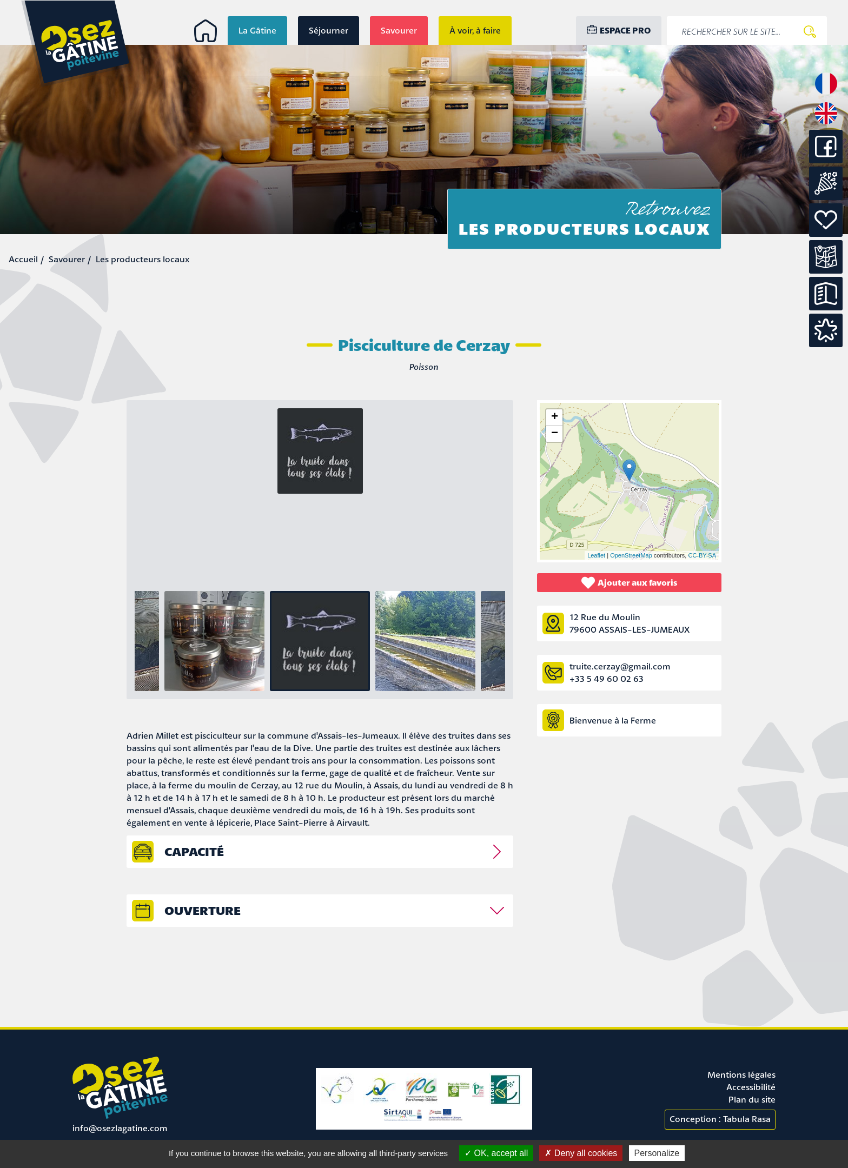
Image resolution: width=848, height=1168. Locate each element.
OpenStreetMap (631, 555)
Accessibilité (751, 1086)
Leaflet (596, 555)
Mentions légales (741, 1074)
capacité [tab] (194, 851)
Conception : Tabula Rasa (720, 1118)
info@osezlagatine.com (120, 1128)
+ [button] (554, 417)
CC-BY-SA (702, 555)
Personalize (657, 1153)
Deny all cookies (581, 1153)
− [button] (554, 434)
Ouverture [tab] (202, 910)
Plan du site (752, 1099)
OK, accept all (496, 1153)
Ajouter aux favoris (629, 582)
